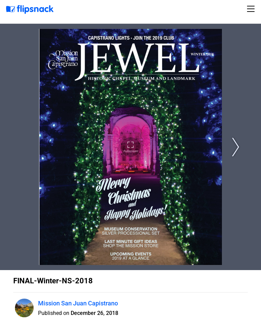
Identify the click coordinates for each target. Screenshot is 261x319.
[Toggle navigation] (252, 8)
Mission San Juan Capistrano (78, 303)
